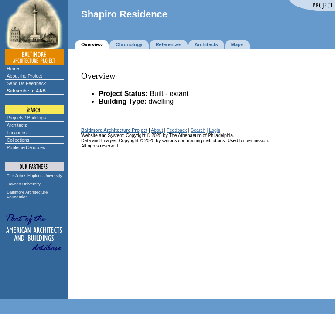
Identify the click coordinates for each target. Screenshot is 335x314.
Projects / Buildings (26, 117)
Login (214, 130)
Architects (17, 125)
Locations (17, 132)
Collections (18, 140)
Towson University (24, 183)
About (157, 130)
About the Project (24, 75)
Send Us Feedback (26, 83)
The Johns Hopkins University (34, 175)
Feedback (177, 130)
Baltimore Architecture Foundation (27, 194)
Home (13, 68)
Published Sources (26, 147)
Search (198, 130)
